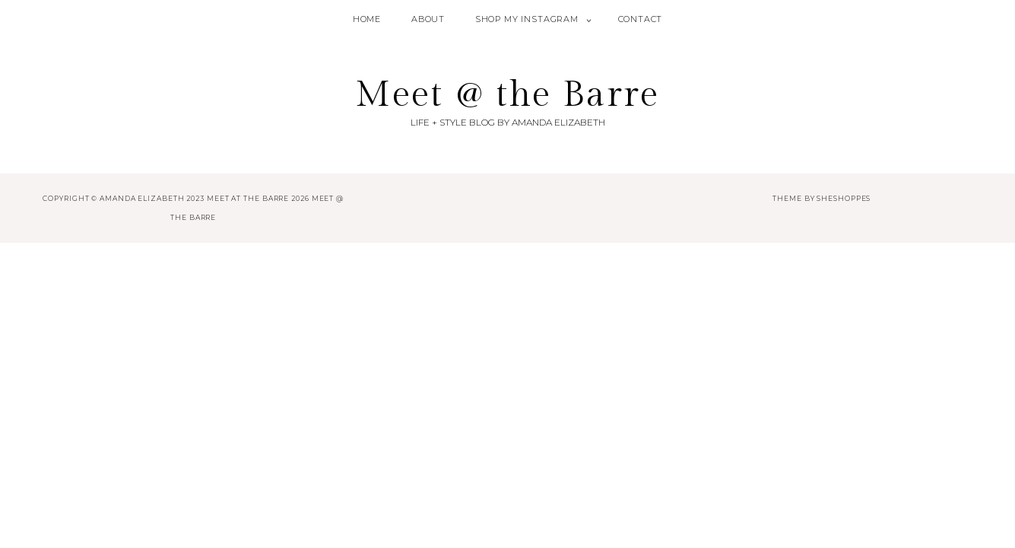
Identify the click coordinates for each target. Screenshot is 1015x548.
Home (367, 19)
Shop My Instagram (527, 19)
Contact (640, 19)
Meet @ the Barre (507, 95)
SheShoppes (844, 198)
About (428, 19)
